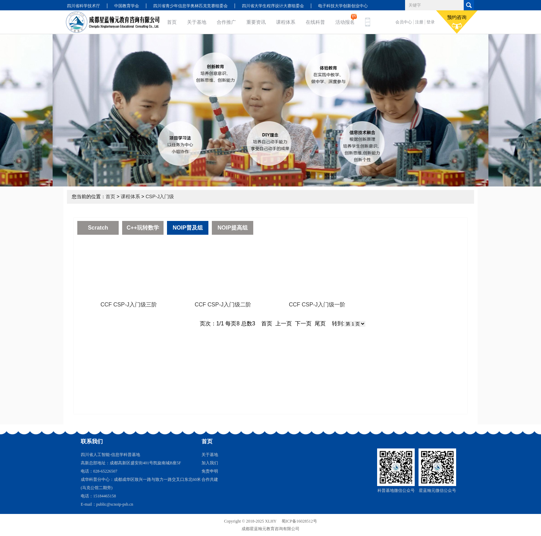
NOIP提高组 (232, 228)
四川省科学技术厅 (83, 5)
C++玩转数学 (143, 228)
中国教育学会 (126, 5)
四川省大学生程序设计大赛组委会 (273, 5)
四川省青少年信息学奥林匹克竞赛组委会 (190, 5)
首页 (172, 22)
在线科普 (315, 22)
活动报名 (345, 22)
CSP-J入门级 (160, 196)
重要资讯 (256, 22)
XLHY (270, 521)
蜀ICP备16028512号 (299, 521)
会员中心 (403, 22)
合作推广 (226, 22)
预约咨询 (457, 22)
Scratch (98, 228)
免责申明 (209, 471)
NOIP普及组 (188, 228)
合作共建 (209, 479)
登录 (430, 22)
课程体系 (285, 22)
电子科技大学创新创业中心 (343, 5)
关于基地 (196, 22)
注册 (419, 22)
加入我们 (209, 463)
